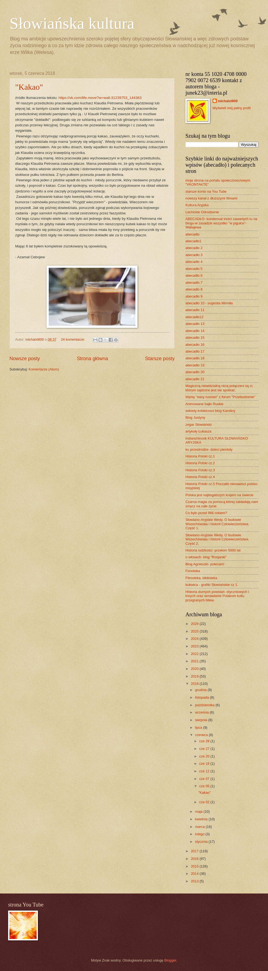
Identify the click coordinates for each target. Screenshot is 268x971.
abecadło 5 (193, 269)
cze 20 (205, 756)
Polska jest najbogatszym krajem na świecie (219, 495)
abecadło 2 (193, 248)
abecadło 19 (194, 365)
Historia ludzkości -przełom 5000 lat (212, 550)
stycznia (201, 842)
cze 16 (205, 764)
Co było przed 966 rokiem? (206, 513)
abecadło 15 (194, 338)
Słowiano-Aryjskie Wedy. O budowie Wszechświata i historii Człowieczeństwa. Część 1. (217, 524)
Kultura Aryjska (197, 205)
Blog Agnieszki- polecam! (204, 564)
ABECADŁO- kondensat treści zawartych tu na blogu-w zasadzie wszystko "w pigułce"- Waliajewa (221, 223)
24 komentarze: (73, 339)
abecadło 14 (194, 331)
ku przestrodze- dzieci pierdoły (209, 449)
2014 (195, 874)
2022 (195, 654)
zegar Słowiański (198, 424)
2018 (195, 684)
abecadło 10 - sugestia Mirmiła (209, 303)
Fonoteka (192, 571)
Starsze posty (160, 358)
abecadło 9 (193, 296)
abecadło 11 (194, 310)
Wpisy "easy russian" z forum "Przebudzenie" (220, 397)
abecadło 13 (194, 324)
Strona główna (92, 358)
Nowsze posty (24, 358)
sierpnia (201, 720)
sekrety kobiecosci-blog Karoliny (210, 411)
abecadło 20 (194, 372)
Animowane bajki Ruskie (204, 404)
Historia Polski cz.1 (200, 456)
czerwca (202, 735)
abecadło (192, 234)
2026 (195, 624)
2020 (195, 669)
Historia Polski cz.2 (200, 463)
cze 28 (205, 741)
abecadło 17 (194, 351)
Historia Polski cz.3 (200, 470)
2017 (195, 851)
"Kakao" (29, 86)
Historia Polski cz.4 (200, 477)
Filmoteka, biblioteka (201, 578)
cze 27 (205, 749)
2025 (195, 631)
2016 (195, 859)
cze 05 (205, 786)
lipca (199, 727)
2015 (195, 866)
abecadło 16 (194, 345)
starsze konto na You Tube (206, 191)
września (202, 712)
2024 (195, 639)
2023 (195, 646)
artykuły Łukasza (198, 431)
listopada (202, 697)
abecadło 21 (194, 379)
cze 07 (205, 779)
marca (200, 827)
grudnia (201, 690)
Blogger (170, 960)
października (205, 705)
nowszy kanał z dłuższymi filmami (211, 198)
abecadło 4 (193, 262)
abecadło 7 (193, 282)
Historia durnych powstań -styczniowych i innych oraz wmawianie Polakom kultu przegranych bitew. (217, 596)
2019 (195, 676)
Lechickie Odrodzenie (202, 212)
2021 (195, 661)
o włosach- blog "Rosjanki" (206, 557)
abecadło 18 (194, 358)
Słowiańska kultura (72, 23)
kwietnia (201, 819)
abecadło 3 (193, 255)
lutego (200, 834)
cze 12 (205, 771)
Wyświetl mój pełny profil (232, 108)
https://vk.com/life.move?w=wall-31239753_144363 (100, 98)
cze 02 (205, 802)
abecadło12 (194, 317)
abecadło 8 (193, 289)
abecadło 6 (193, 275)
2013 (195, 881)
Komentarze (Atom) (44, 369)
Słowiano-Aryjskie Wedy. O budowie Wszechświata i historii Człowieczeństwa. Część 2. (217, 539)
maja (199, 811)
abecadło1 (193, 241)
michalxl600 (228, 101)
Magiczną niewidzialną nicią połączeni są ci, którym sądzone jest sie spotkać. (219, 388)
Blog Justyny (195, 417)
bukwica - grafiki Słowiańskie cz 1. (211, 585)
